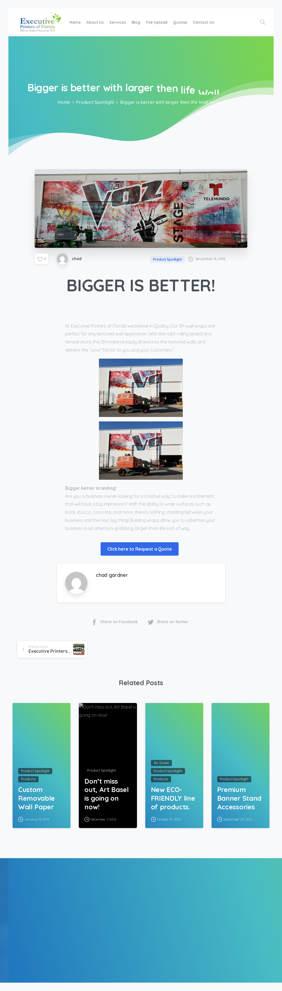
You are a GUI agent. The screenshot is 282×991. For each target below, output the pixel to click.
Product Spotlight (93, 102)
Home (62, 102)
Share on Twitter (167, 621)
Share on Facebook (114, 621)
